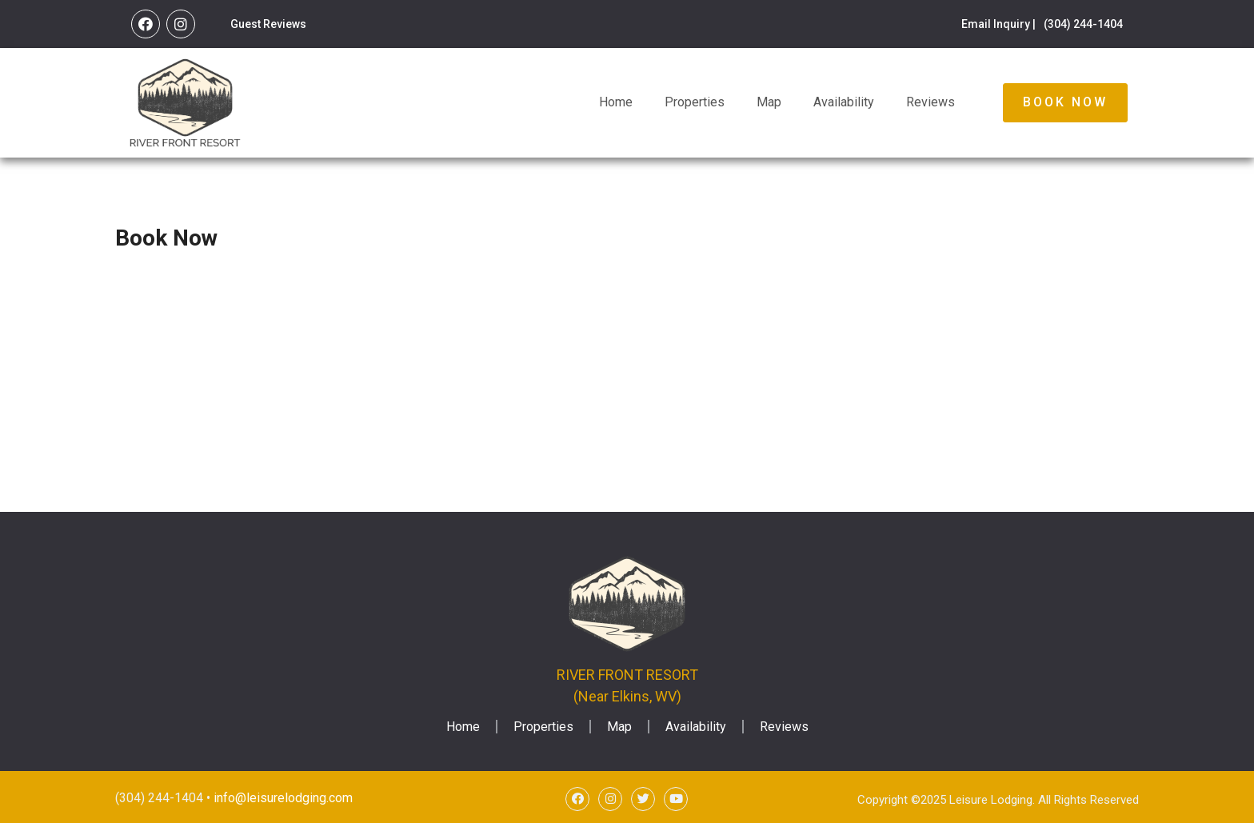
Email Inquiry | (998, 24)
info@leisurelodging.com (283, 797)
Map (769, 102)
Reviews (930, 102)
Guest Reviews (268, 24)
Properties (695, 102)
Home (616, 102)
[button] (1065, 102)
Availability (843, 102)
